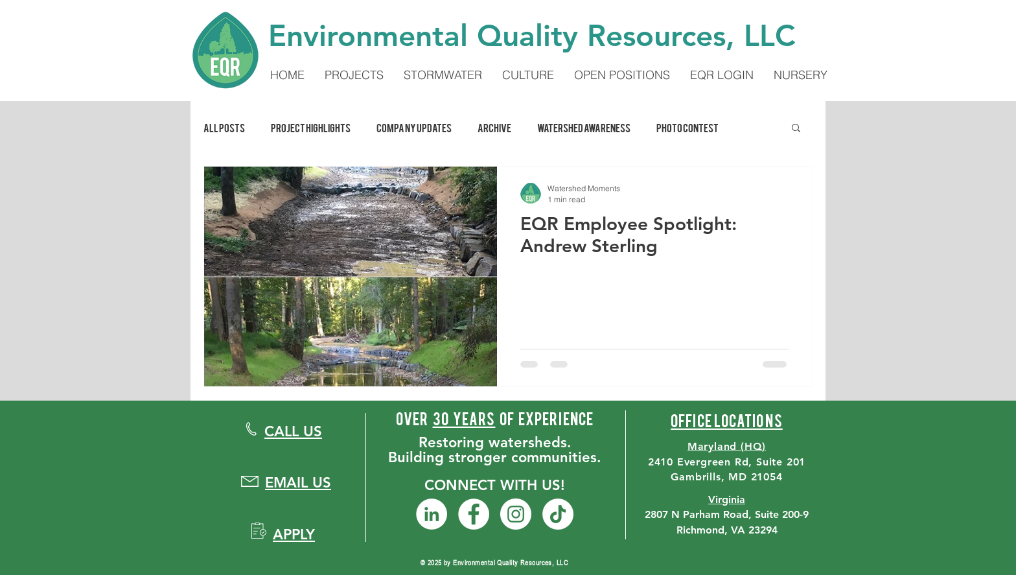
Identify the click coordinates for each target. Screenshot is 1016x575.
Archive (494, 127)
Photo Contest (687, 127)
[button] (796, 128)
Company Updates (414, 127)
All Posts (224, 127)
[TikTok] (557, 514)
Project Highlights (311, 127)
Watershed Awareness (583, 127)
